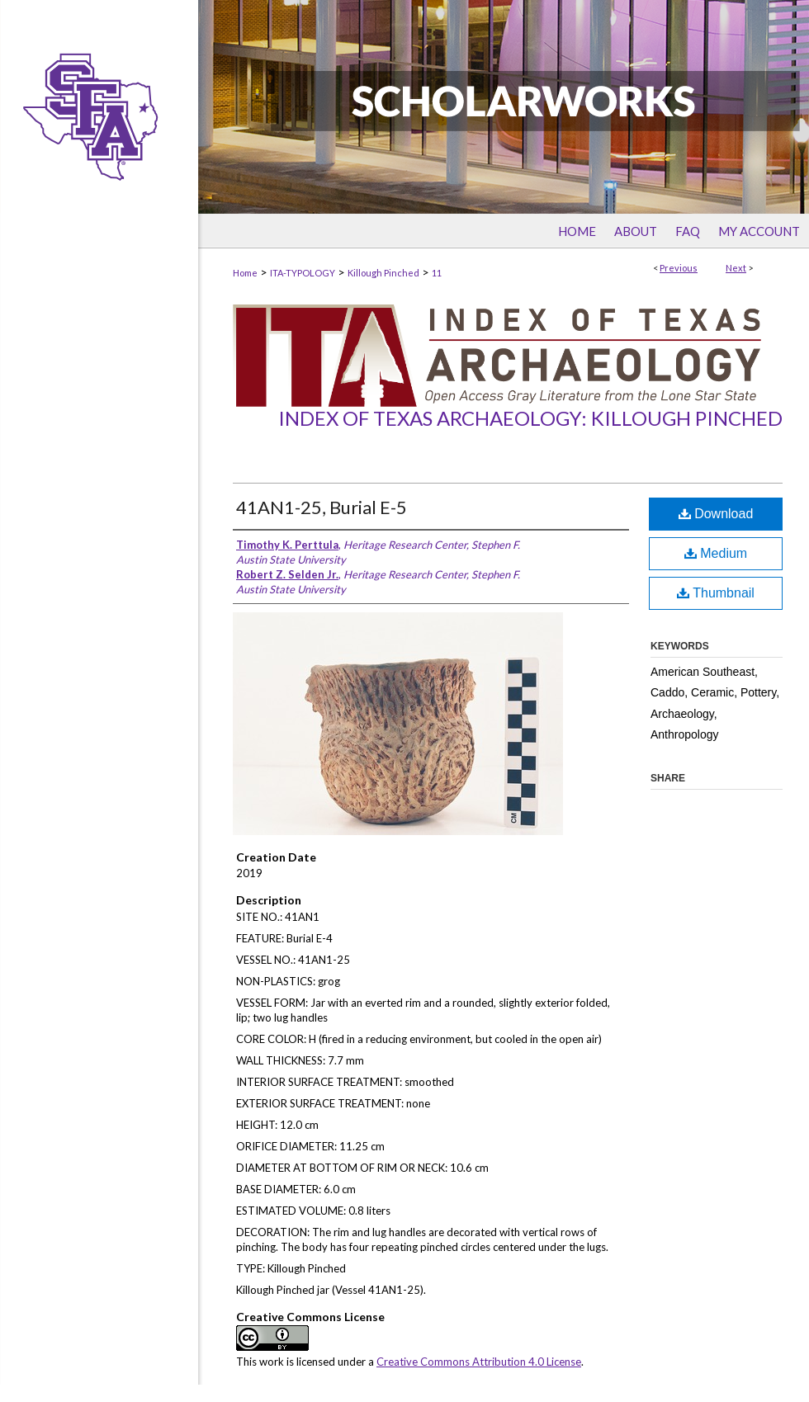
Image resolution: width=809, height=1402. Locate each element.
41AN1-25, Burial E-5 (321, 507)
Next (736, 267)
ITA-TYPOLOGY (302, 272)
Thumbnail (716, 593)
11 (437, 272)
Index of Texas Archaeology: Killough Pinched (530, 418)
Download (716, 514)
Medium (715, 553)
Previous (679, 267)
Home (245, 272)
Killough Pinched (383, 272)
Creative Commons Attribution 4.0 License (478, 1361)
